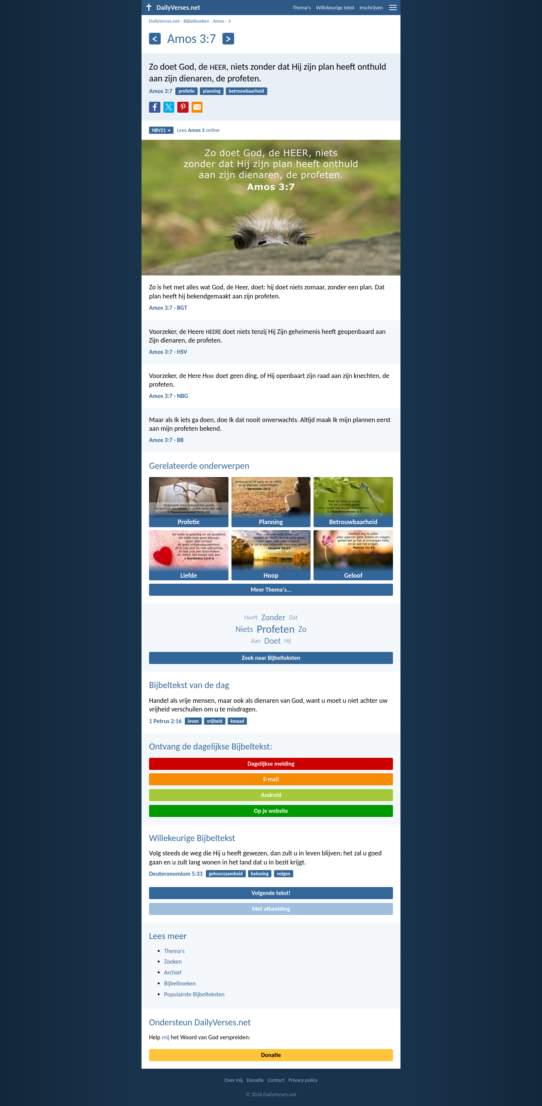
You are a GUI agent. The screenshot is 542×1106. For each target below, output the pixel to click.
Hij (288, 640)
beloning (260, 874)
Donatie (271, 1055)
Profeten (276, 629)
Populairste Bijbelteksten (194, 994)
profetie (186, 91)
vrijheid (214, 721)
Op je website (271, 810)
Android (271, 795)
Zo (302, 629)
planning (212, 91)
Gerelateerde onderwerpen (199, 465)
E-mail (271, 779)
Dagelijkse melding (271, 763)
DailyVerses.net (164, 21)
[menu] (392, 10)
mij (165, 1037)
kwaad (237, 721)
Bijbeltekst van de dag (189, 684)
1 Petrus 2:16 (165, 721)
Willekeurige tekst (335, 8)
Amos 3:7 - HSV (168, 351)
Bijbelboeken (196, 21)
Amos (218, 21)
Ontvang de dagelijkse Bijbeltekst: (210, 746)
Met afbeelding (271, 908)
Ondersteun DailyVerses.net (200, 1022)
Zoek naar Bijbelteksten (271, 657)
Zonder (273, 617)
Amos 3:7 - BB (166, 440)
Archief (172, 972)
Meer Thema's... (271, 589)
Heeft (251, 617)
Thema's (302, 8)
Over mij (233, 1080)
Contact (276, 1080)
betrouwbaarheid (246, 91)
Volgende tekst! (270, 892)
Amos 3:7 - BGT (168, 307)
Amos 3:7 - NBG (168, 395)
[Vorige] (155, 38)
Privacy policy (303, 1080)
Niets (244, 629)
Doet (272, 641)
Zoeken (173, 961)
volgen (283, 874)
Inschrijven (371, 8)
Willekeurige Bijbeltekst (192, 837)
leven (193, 721)
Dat (293, 617)
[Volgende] (228, 38)
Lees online (198, 130)
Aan (255, 640)
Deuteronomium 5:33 (175, 873)
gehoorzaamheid (226, 874)
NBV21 (161, 130)
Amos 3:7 (160, 91)
